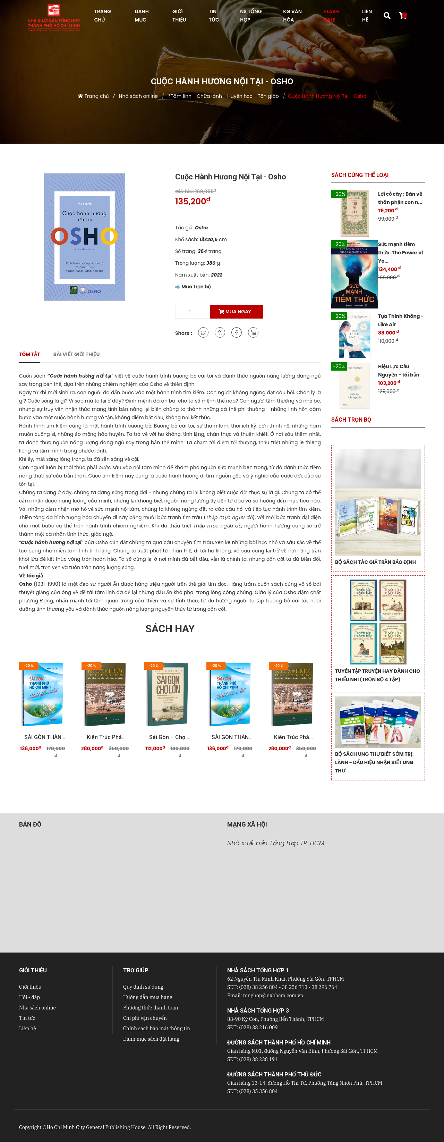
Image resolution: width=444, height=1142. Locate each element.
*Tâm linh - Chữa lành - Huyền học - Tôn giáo (223, 96)
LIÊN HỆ (367, 15)
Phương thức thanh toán (150, 1008)
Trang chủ (97, 96)
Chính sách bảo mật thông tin (156, 1028)
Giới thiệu (30, 987)
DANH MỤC (141, 15)
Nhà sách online (138, 96)
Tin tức (27, 1018)
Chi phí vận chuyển (145, 1018)
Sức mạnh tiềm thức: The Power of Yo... (400, 252)
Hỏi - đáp (29, 997)
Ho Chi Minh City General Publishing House (96, 1127)
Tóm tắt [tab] (29, 354)
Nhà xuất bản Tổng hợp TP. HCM (275, 843)
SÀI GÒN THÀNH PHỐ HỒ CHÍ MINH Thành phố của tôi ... (45, 737)
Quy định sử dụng (143, 987)
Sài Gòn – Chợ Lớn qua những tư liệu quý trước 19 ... (170, 737)
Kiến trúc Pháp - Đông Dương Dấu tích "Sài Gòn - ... (107, 737)
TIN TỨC (214, 15)
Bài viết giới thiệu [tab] (76, 354)
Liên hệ (27, 1028)
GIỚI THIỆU (179, 15)
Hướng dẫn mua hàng (147, 997)
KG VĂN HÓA (292, 15)
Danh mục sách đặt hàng (151, 1039)
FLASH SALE (331, 15)
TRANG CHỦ (102, 15)
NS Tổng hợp (251, 15)
